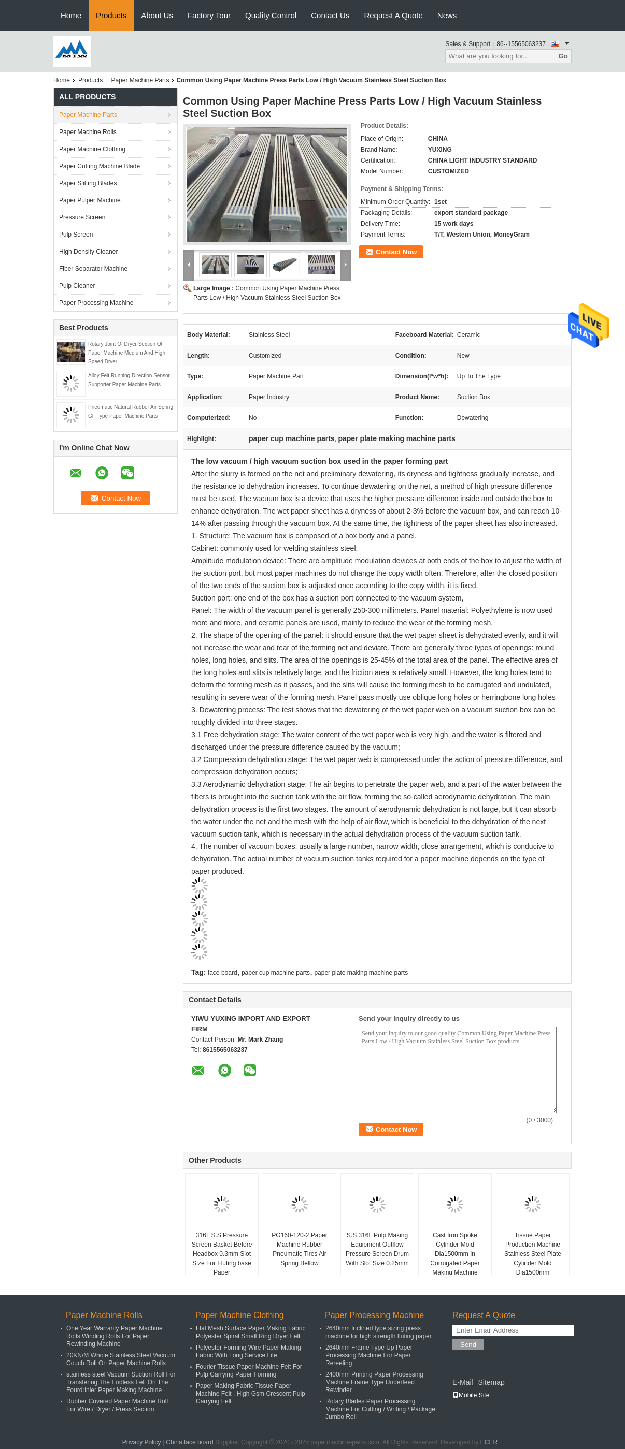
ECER (489, 1442)
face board (222, 972)
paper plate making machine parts (361, 972)
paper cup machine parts (276, 972)
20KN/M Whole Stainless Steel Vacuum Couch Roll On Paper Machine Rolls (120, 1359)
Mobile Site (470, 1395)
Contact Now (396, 252)
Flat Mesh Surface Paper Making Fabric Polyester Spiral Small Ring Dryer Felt (250, 1332)
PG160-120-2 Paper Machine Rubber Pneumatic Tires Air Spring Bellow (299, 1249)
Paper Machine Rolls (88, 132)
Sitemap (491, 1382)
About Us (157, 15)
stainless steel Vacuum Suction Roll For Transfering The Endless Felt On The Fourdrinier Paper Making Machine (121, 1382)
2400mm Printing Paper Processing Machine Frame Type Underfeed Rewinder (374, 1382)
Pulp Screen (76, 234)
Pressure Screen (82, 217)
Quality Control (270, 15)
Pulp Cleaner (77, 285)
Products (111, 15)
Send (468, 1345)
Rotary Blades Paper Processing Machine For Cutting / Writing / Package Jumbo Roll (380, 1409)
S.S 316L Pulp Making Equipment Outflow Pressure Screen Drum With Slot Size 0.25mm (377, 1249)
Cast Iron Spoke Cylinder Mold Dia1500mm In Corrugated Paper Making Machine (454, 1254)
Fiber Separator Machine (93, 268)
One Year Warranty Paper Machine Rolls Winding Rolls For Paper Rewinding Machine (114, 1336)
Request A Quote (393, 15)
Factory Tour (209, 15)
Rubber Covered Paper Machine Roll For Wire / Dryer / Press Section (117, 1405)
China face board (189, 1442)
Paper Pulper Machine (90, 200)
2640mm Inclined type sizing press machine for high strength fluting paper (378, 1332)
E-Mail (462, 1382)
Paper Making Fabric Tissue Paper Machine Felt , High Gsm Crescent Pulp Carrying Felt (250, 1393)
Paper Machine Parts (140, 80)
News (447, 15)
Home (71, 15)
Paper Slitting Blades (88, 183)
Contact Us (330, 15)
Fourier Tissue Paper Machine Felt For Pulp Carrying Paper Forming (249, 1370)
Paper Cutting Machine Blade (99, 166)
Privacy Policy (141, 1442)
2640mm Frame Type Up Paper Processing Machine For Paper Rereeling (369, 1355)
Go (563, 56)
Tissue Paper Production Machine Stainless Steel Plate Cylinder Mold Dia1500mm (532, 1254)
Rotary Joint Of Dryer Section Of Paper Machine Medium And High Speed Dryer (126, 352)
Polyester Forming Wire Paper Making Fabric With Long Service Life (248, 1351)
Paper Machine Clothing (92, 149)
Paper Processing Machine (96, 302)
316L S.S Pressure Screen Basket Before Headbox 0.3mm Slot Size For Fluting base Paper (222, 1254)
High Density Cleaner (88, 251)
